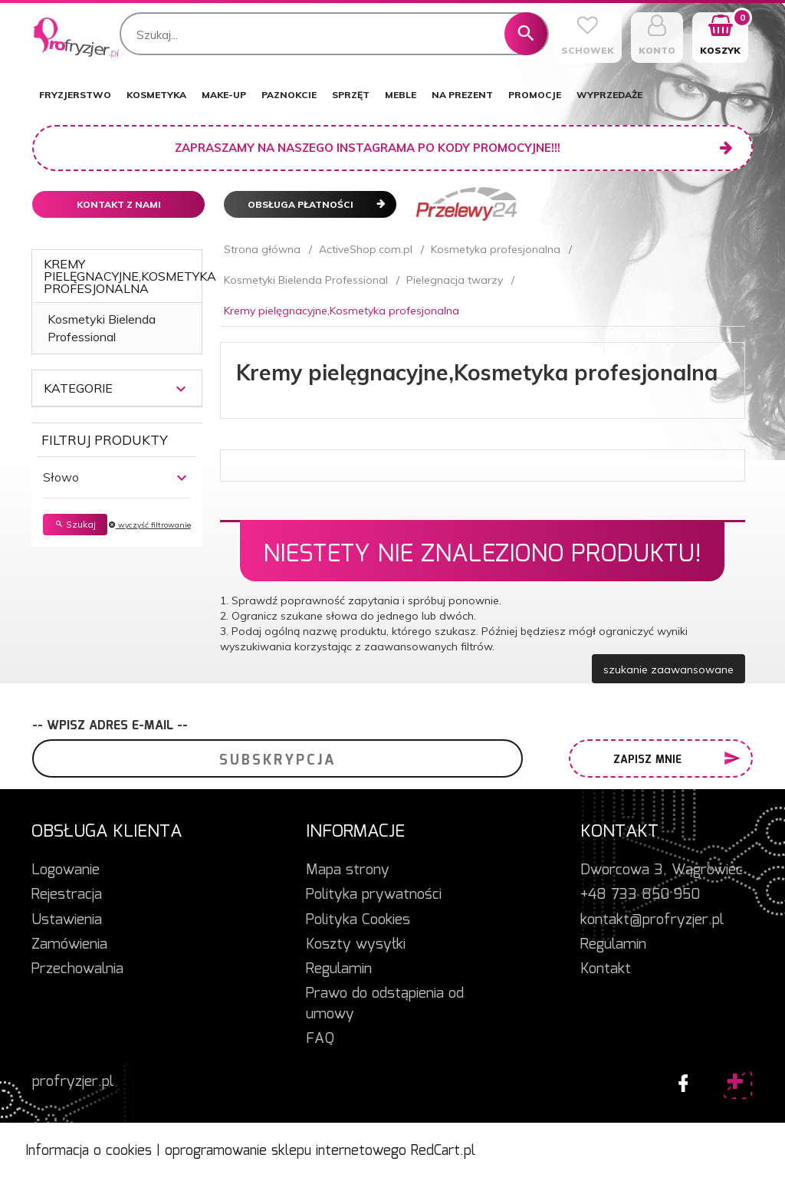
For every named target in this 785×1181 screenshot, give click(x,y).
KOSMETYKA (156, 94)
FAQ (320, 1039)
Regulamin (339, 969)
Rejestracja (66, 894)
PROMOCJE (534, 94)
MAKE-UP (224, 94)
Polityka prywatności (374, 894)
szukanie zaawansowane (668, 669)
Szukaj (75, 524)
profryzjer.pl (72, 1082)
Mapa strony (347, 870)
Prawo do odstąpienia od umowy (385, 1004)
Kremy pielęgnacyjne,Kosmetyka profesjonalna (130, 276)
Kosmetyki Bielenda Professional (102, 327)
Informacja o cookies (88, 1151)
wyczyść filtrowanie (149, 525)
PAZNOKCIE (289, 94)
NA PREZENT (462, 94)
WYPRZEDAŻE (609, 94)
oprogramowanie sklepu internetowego (285, 1151)
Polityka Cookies (358, 920)
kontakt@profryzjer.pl (652, 920)
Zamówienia (69, 944)
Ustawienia (66, 920)
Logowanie (65, 870)
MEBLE (400, 94)
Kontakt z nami (119, 204)
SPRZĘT (351, 94)
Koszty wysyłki (356, 944)
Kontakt (605, 969)
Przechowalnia (77, 969)
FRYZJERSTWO (75, 94)
